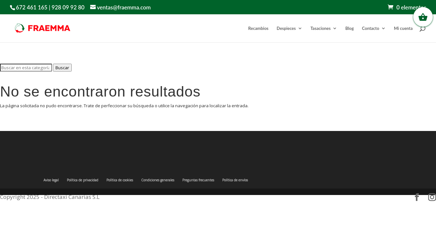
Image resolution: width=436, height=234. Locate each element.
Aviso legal (51, 180)
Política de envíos (235, 180)
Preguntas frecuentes (198, 180)
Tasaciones (320, 28)
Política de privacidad (82, 180)
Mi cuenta (403, 28)
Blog (349, 28)
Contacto (370, 28)
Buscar (62, 68)
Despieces (286, 28)
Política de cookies (119, 180)
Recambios (258, 28)
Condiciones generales (157, 180)
